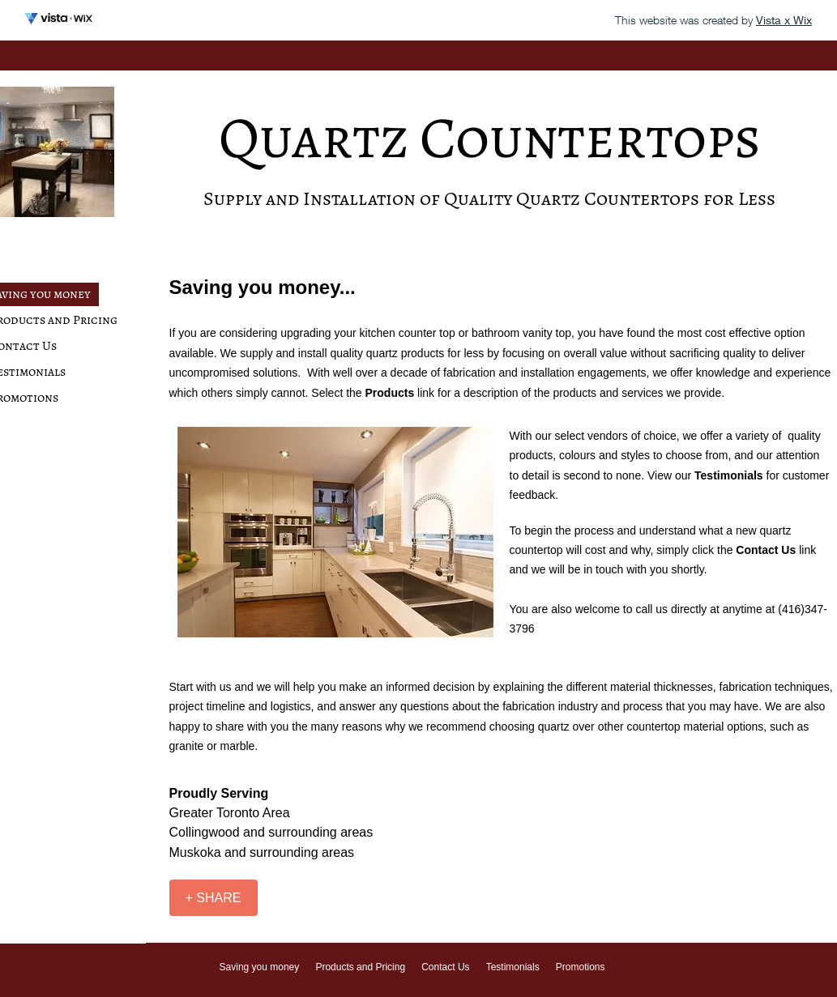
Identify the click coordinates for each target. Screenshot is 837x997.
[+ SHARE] (213, 898)
